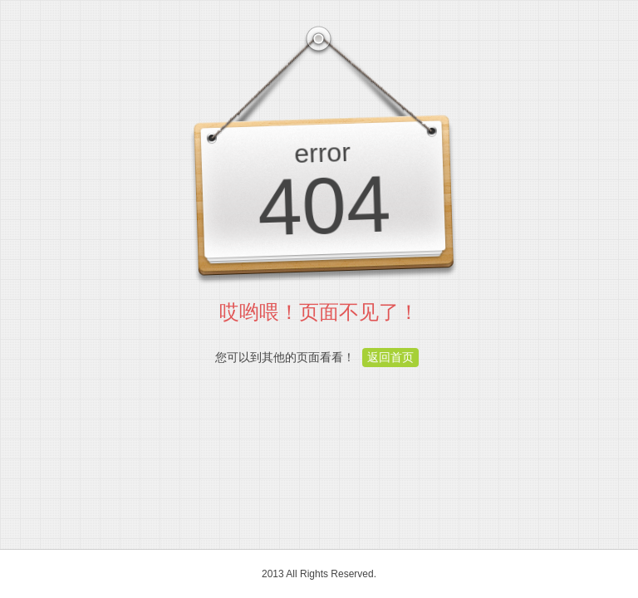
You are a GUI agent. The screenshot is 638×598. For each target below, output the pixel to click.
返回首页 (390, 357)
